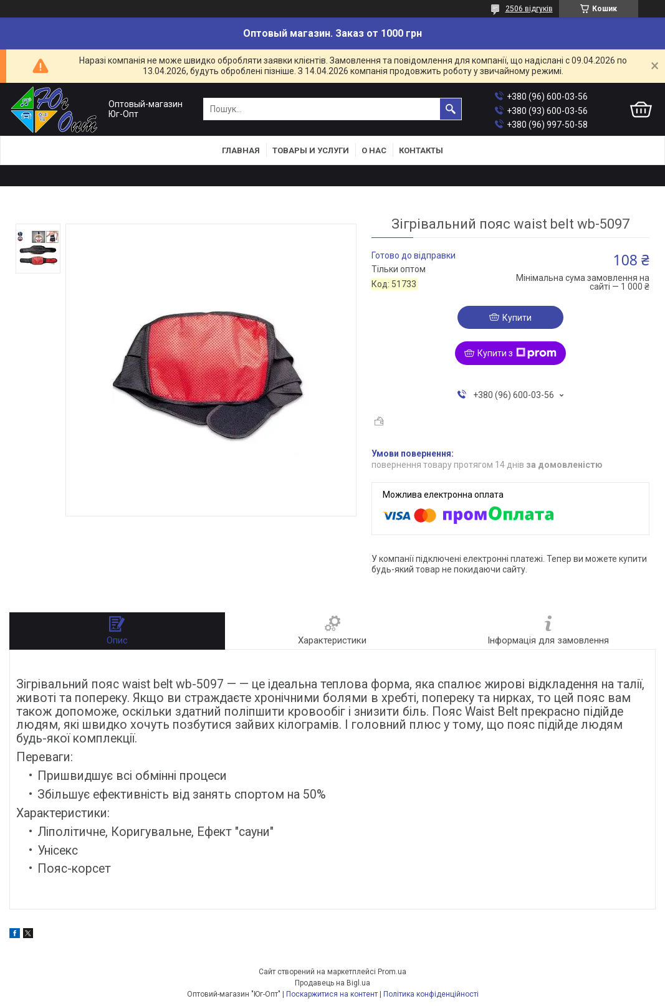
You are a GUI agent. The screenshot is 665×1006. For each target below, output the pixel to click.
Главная (241, 150)
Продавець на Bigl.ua (332, 983)
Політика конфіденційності (431, 994)
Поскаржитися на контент (332, 994)
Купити (517, 318)
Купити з (517, 353)
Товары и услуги (310, 150)
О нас (373, 150)
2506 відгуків (529, 8)
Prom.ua (392, 971)
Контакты (421, 150)
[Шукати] (450, 109)
